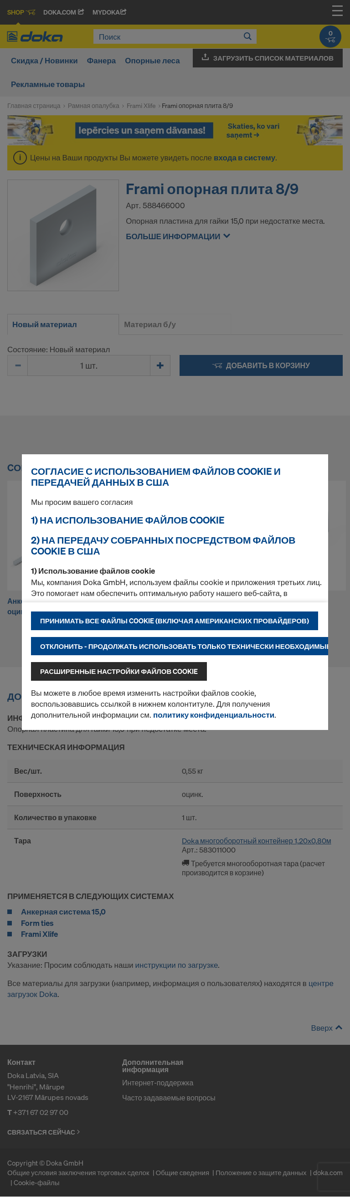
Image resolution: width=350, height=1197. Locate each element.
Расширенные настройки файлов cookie (119, 671)
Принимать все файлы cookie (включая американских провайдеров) (174, 620)
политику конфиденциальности (213, 714)
